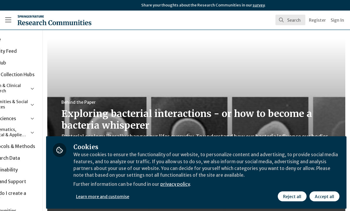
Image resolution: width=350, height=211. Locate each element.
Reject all (292, 195)
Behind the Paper (111, 102)
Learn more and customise (135, 195)
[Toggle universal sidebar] (8, 20)
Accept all (324, 195)
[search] (290, 20)
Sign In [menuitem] (337, 20)
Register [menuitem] (317, 20)
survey (259, 5)
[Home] (45, 20)
